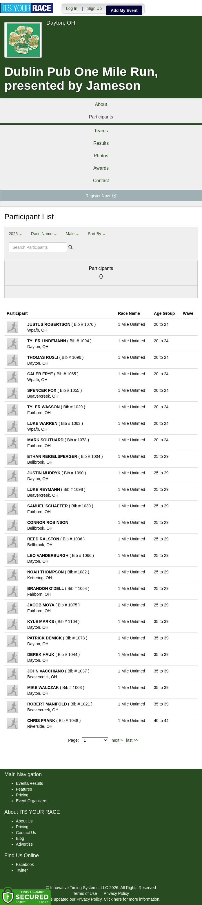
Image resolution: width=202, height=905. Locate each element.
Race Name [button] (44, 233)
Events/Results (29, 783)
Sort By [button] (96, 233)
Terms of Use (85, 893)
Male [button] (72, 233)
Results (101, 143)
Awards (101, 168)
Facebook (25, 864)
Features (24, 789)
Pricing (22, 795)
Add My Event (123, 10)
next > (117, 740)
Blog (20, 838)
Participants (101, 116)
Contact (101, 180)
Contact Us (26, 832)
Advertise (24, 844)
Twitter (22, 870)
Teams (101, 130)
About (101, 104)
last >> (132, 740)
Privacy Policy (116, 893)
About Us (24, 821)
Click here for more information (131, 899)
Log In (71, 8)
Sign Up (94, 8)
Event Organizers (31, 800)
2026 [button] (15, 233)
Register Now (101, 195)
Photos (101, 155)
